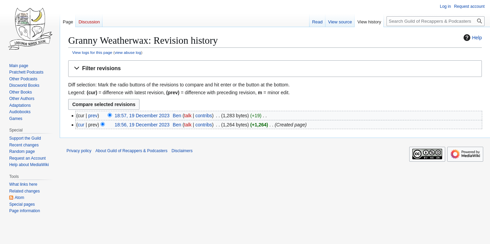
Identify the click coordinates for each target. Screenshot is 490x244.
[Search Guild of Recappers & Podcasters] (436, 21)
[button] (275, 68)
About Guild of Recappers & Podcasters (131, 150)
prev (92, 115)
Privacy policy (79, 150)
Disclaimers (181, 150)
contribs (203, 115)
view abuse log (128, 52)
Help (472, 37)
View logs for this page (92, 52)
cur (81, 124)
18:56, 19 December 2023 (142, 124)
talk (188, 115)
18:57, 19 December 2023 (142, 115)
